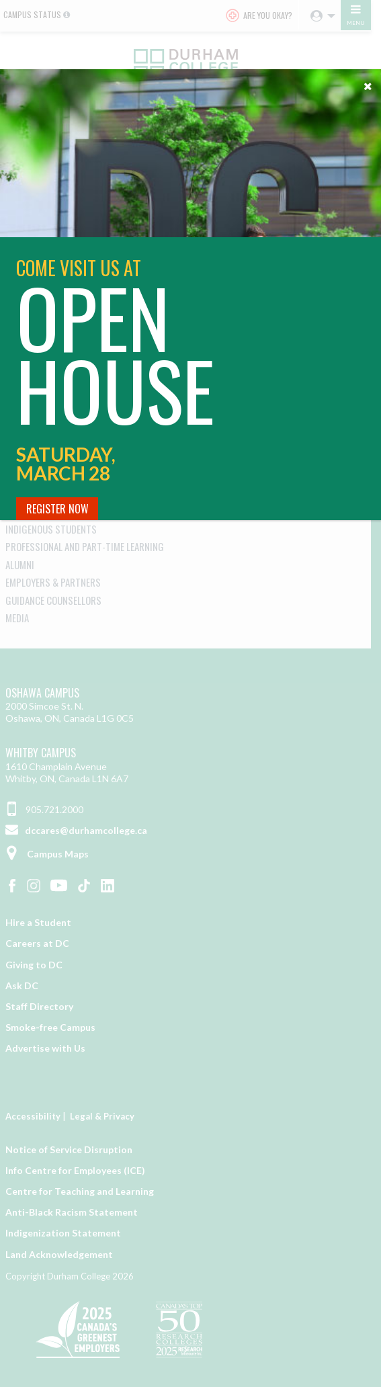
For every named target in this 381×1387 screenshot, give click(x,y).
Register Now (57, 509)
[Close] (367, 82)
